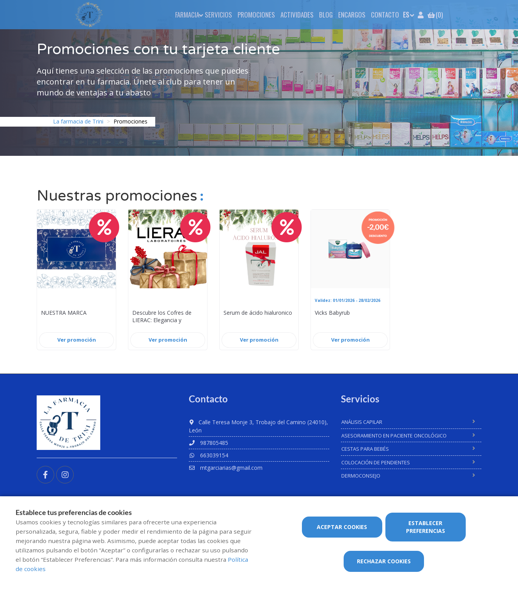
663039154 (208, 455)
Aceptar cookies (342, 527)
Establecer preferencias (425, 526)
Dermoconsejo (360, 475)
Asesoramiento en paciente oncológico (394, 435)
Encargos (351, 14)
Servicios (218, 14)
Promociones (256, 14)
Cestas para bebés (365, 448)
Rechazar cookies (384, 561)
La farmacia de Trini (78, 121)
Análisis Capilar (361, 421)
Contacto (385, 14)
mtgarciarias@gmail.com (226, 467)
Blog (326, 14)
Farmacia (187, 14)
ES (406, 14)
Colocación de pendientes (375, 462)
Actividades (297, 14)
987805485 (208, 442)
